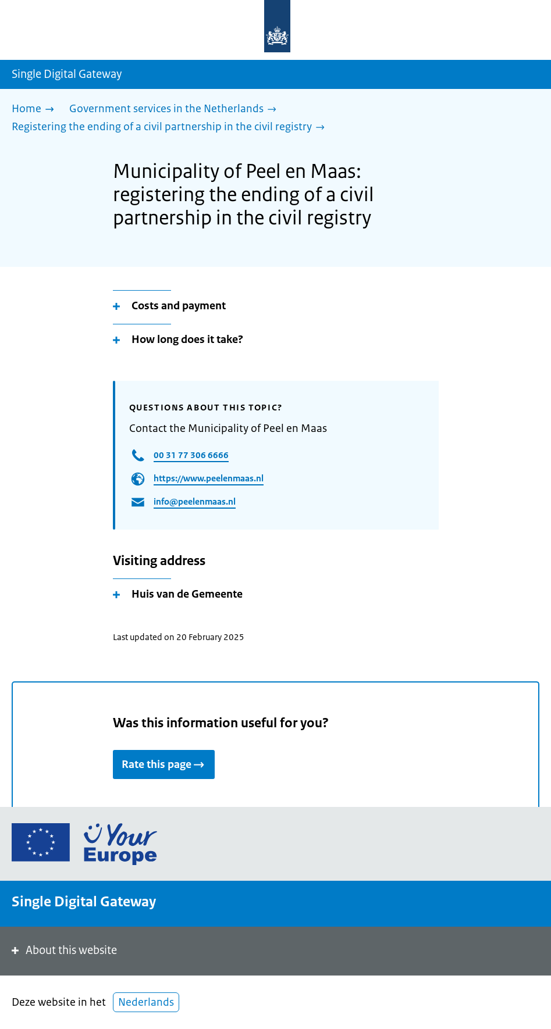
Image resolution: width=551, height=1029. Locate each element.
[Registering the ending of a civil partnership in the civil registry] (171, 128)
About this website (63, 950)
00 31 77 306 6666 (191, 454)
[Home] (36, 110)
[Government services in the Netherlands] (175, 110)
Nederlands (146, 1002)
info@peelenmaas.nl (195, 501)
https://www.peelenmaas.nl (209, 478)
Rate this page (164, 764)
